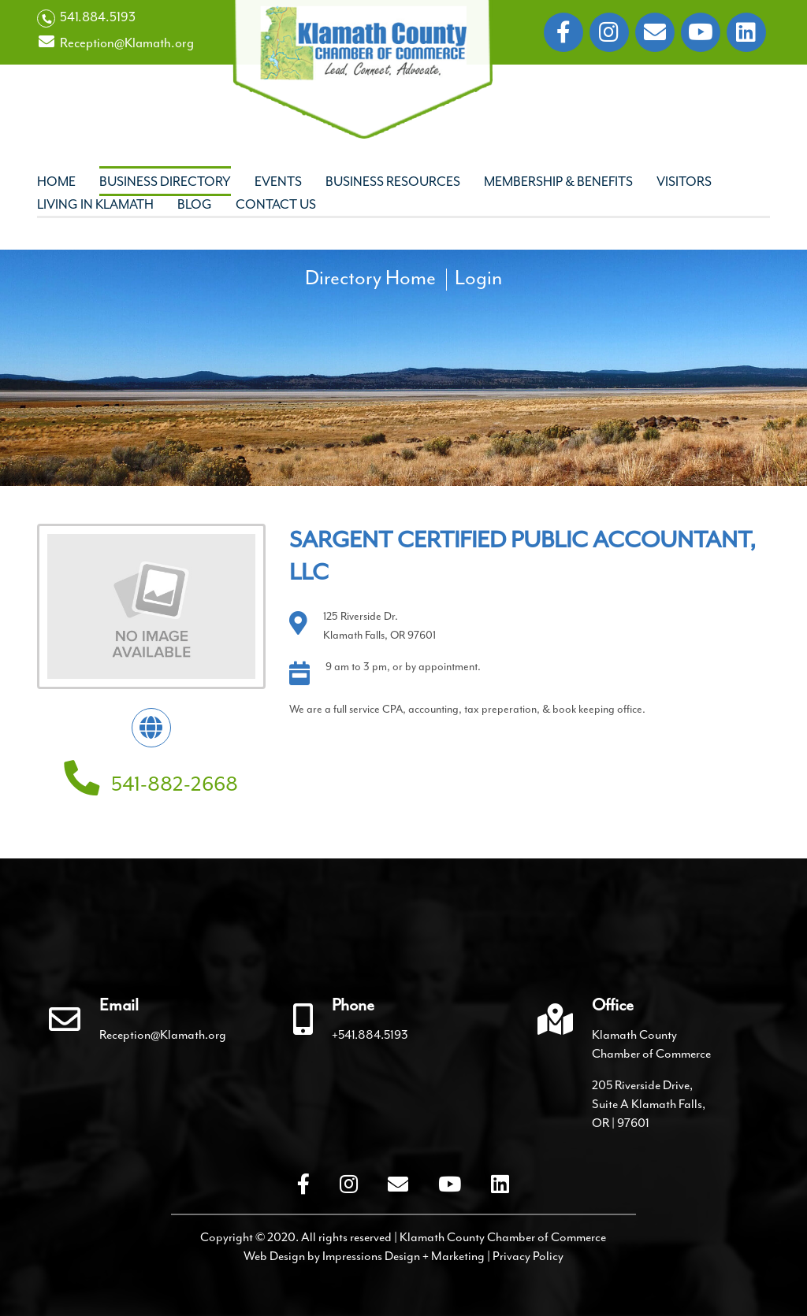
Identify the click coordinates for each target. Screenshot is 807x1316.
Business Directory (165, 181)
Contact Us (276, 204)
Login (478, 278)
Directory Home (370, 278)
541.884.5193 (86, 18)
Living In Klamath (95, 204)
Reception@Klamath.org (115, 43)
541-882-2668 (151, 784)
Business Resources (392, 181)
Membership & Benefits (558, 181)
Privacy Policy (528, 1256)
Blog (194, 204)
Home (56, 181)
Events (278, 181)
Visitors (684, 181)
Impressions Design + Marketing (403, 1256)
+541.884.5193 (370, 1035)
